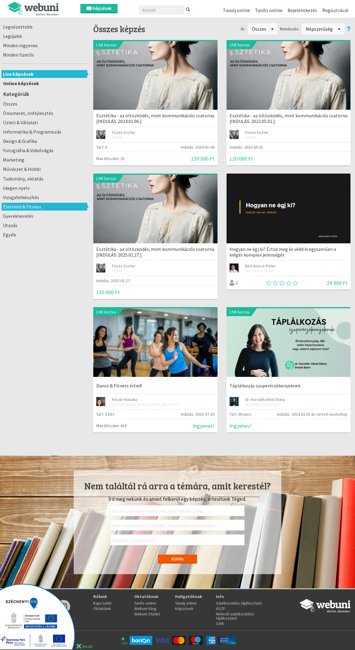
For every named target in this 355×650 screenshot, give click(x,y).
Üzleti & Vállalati (20, 122)
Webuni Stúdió (147, 614)
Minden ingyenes (20, 45)
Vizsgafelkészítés (21, 197)
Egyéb (9, 235)
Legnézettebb (17, 27)
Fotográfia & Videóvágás (28, 150)
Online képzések (21, 83)
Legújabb (12, 36)
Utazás (10, 225)
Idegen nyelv (16, 188)
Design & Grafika (20, 141)
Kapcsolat (102, 603)
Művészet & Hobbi (22, 169)
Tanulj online (236, 10)
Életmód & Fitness (22, 207)
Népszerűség (323, 29)
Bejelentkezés (302, 10)
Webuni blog (145, 608)
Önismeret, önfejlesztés (28, 113)
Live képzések (18, 74)
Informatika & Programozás (32, 132)
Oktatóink (102, 608)
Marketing (13, 160)
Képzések (99, 8)
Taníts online (268, 10)
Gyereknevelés (18, 216)
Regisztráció (335, 10)
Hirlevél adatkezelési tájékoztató (235, 616)
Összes (10, 104)
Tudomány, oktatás (23, 179)
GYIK (220, 623)
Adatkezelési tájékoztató (239, 603)
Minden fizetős (18, 55)
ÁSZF (220, 608)
